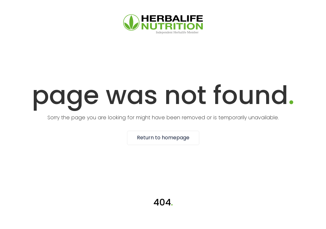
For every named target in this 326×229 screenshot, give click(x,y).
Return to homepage (163, 138)
